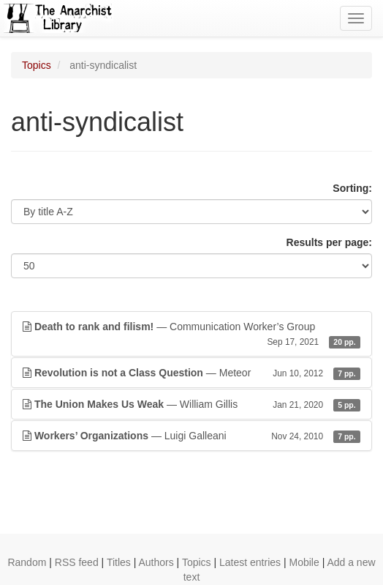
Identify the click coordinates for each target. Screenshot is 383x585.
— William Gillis (191, 404)
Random (26, 562)
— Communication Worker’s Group (191, 335)
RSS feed (77, 562)
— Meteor (191, 372)
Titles (119, 562)
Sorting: (352, 188)
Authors (155, 562)
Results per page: (329, 242)
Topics (36, 65)
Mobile (304, 562)
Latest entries (250, 562)
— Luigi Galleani (191, 435)
